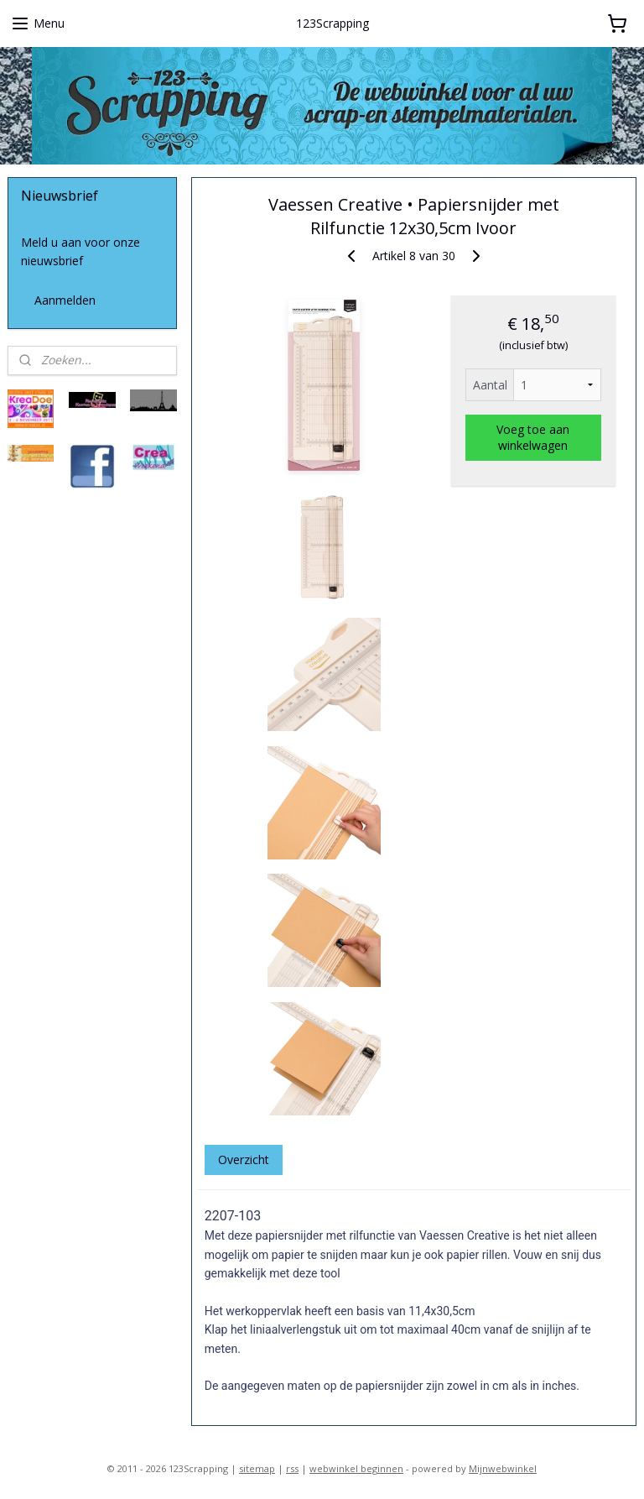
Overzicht (243, 1159)
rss (292, 1468)
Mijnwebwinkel (503, 1468)
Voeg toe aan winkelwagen (533, 437)
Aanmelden (65, 300)
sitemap (257, 1468)
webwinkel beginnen (356, 1468)
